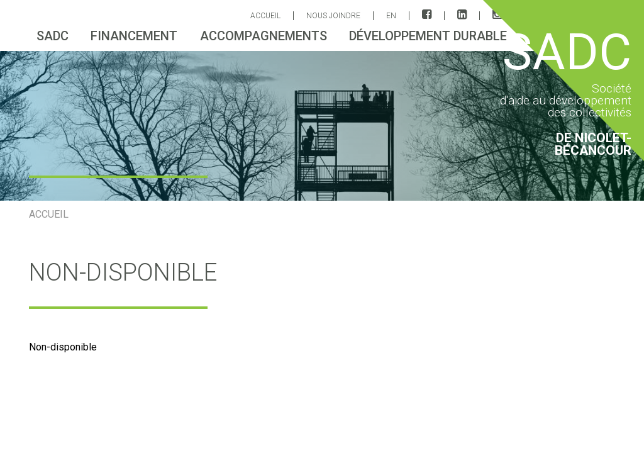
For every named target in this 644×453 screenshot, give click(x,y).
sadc (52, 35)
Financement (134, 35)
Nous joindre (333, 15)
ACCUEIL (265, 15)
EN (391, 15)
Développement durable (428, 35)
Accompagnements (263, 35)
